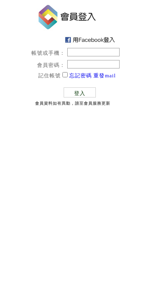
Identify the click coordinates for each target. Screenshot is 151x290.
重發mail (104, 75)
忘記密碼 (80, 75)
